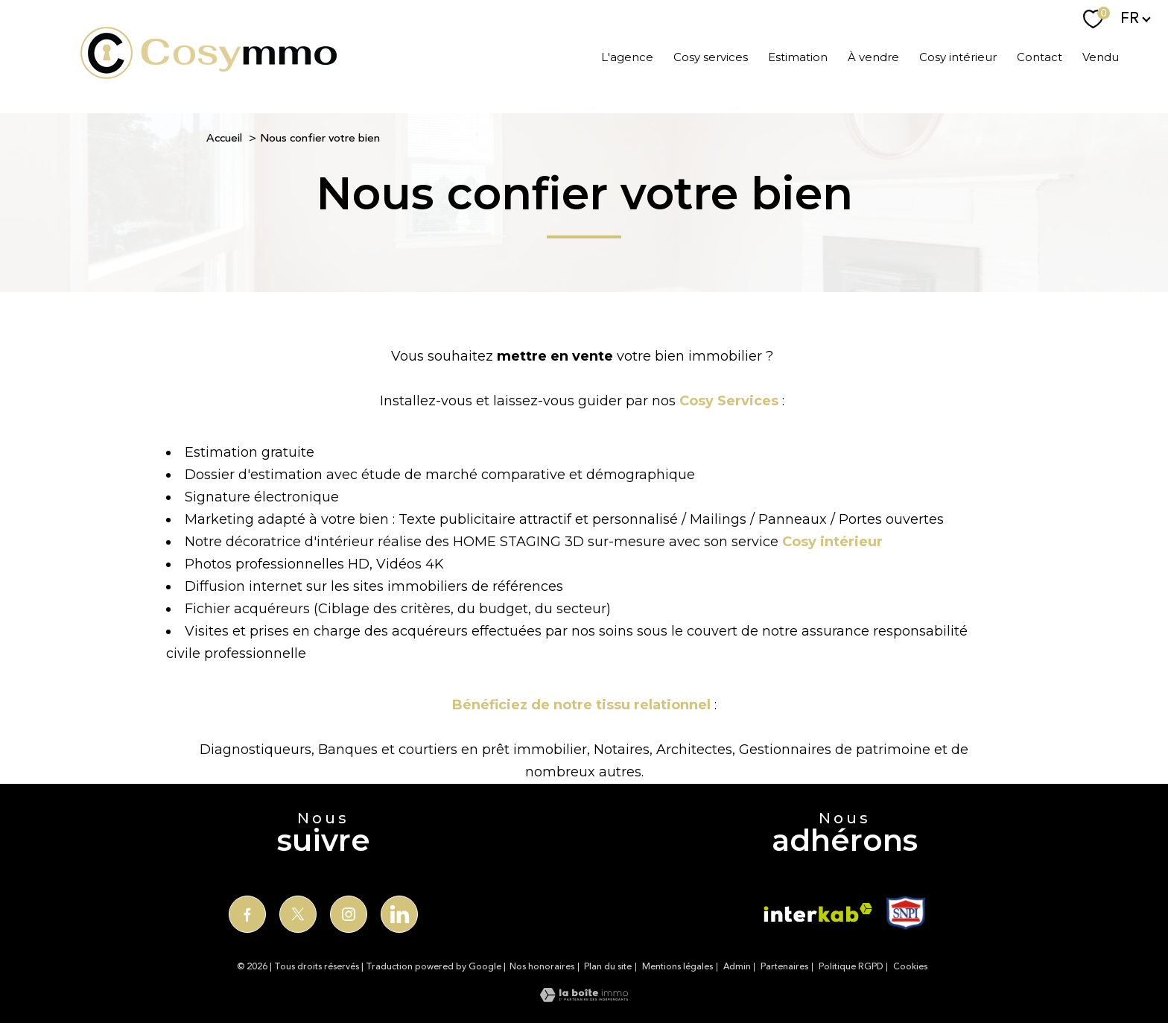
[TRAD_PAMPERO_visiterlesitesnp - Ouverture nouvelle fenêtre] (905, 913)
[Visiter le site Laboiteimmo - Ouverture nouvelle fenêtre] (584, 997)
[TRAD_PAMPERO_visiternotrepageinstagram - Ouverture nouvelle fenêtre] (348, 914)
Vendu (1100, 56)
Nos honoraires (542, 967)
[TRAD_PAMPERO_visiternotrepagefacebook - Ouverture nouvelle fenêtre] (247, 914)
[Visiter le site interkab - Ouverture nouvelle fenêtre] (818, 912)
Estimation (798, 56)
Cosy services (710, 56)
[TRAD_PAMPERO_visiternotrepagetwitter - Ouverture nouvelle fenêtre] (298, 914)
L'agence (627, 56)
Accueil (224, 138)
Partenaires (784, 967)
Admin (737, 967)
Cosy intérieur (958, 56)
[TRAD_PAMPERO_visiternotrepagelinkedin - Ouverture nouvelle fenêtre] (399, 914)
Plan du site (608, 967)
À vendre (873, 56)
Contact (1039, 56)
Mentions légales (677, 967)
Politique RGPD (851, 967)
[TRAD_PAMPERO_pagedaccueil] (208, 74)
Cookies (910, 967)
